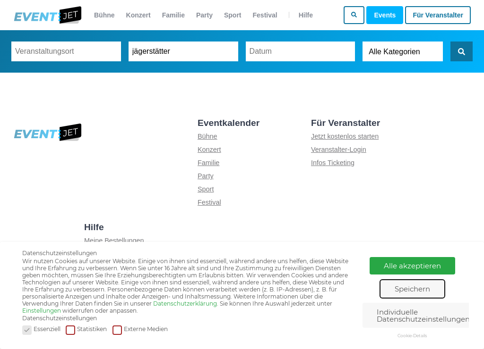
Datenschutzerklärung (185, 303)
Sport (233, 15)
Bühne (104, 15)
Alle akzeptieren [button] (412, 265)
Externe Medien (140, 329)
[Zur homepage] (47, 15)
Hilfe (306, 15)
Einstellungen (41, 310)
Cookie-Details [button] (412, 335)
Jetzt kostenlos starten (345, 136)
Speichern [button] (412, 288)
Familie (173, 15)
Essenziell (41, 329)
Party (204, 15)
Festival (265, 15)
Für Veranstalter (438, 15)
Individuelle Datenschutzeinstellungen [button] (423, 315)
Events (385, 15)
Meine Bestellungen (114, 240)
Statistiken (86, 329)
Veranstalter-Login (338, 149)
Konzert (138, 15)
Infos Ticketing (332, 162)
